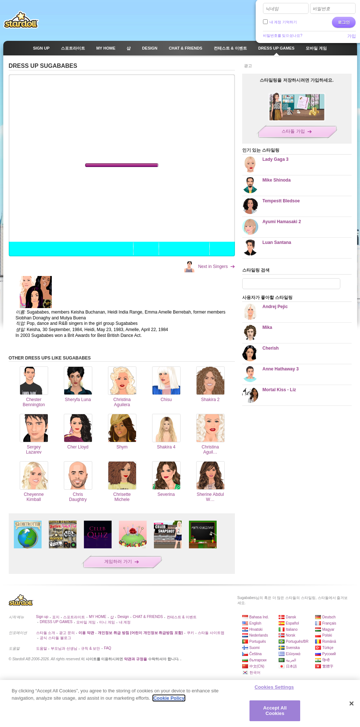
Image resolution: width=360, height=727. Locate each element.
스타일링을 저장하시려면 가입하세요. (296, 80)
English (255, 623)
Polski (327, 635)
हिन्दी (326, 660)
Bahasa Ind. (259, 617)
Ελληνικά (293, 654)
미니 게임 (107, 622)
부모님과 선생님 (64, 648)
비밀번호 (321, 8)
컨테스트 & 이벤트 (182, 617)
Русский (329, 654)
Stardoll (21, 19)
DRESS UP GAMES (56, 622)
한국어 (254, 672)
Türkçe (328, 648)
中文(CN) (256, 666)
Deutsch (329, 617)
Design (123, 617)
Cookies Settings (274, 687)
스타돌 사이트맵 (211, 633)
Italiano (292, 629)
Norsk (290, 635)
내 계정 (125, 622)
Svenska (293, 648)
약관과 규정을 (136, 659)
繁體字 (327, 666)
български (258, 660)
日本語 (291, 666)
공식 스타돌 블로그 (55, 638)
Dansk (291, 617)
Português (257, 641)
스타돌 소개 (45, 633)
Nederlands (258, 635)
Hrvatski (256, 629)
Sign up (42, 617)
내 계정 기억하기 (283, 22)
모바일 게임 (86, 622)
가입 (351, 36)
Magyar (328, 629)
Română (329, 641)
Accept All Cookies (275, 710)
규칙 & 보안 (90, 648)
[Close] (351, 703)
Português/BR (297, 641)
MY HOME (98, 617)
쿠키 (190, 633)
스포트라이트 (74, 617)
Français (329, 623)
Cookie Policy (168, 698)
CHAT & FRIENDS (148, 617)
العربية (291, 660)
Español (292, 623)
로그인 (344, 22)
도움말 (41, 648)
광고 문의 (67, 633)
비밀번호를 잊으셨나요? (282, 36)
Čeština (255, 654)
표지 (55, 617)
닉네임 (272, 8)
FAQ (107, 648)
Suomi (254, 648)
